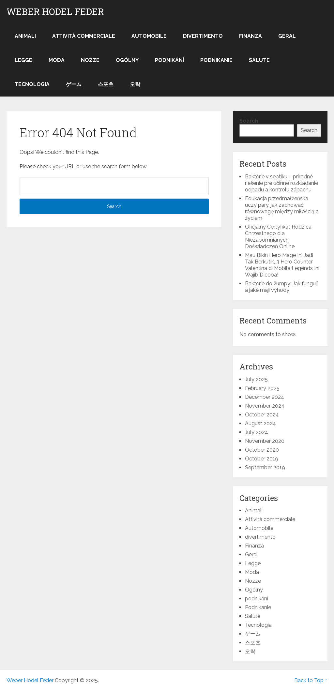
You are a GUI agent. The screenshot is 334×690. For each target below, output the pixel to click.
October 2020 (262, 450)
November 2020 (264, 441)
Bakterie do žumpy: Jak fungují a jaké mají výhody (281, 286)
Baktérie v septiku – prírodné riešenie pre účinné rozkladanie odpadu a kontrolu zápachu (281, 183)
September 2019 (265, 467)
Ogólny (127, 60)
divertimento (203, 36)
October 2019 (261, 459)
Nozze (90, 60)
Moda (57, 60)
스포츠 (106, 84)
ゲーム (74, 84)
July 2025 (256, 379)
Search (248, 121)
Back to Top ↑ (310, 680)
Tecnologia (32, 84)
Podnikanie (216, 60)
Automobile (149, 36)
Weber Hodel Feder (55, 11)
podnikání (169, 60)
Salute (259, 60)
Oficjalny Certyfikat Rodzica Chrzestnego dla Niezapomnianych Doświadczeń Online (278, 236)
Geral (287, 36)
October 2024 (262, 415)
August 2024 (260, 423)
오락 (135, 84)
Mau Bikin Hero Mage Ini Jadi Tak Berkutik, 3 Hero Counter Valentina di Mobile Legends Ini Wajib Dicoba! (282, 265)
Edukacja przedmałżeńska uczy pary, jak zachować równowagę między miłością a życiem (282, 208)
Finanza (250, 36)
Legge (23, 60)
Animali (25, 36)
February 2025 (262, 388)
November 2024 (264, 406)
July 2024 (256, 432)
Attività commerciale (83, 36)
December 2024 (264, 397)
